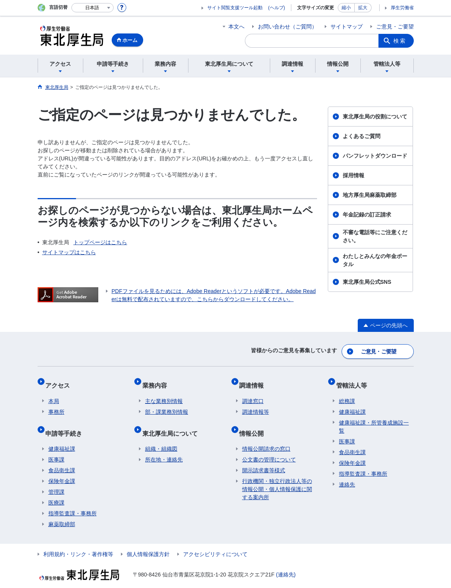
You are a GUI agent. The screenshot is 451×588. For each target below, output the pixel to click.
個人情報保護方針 (148, 539)
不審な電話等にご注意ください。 (375, 236)
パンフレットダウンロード (375, 156)
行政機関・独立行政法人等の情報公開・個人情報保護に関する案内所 (277, 474)
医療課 (56, 488)
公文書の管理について (269, 444)
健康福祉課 (61, 434)
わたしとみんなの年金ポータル (375, 260)
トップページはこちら (100, 242)
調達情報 (254, 379)
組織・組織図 (161, 434)
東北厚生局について (172, 421)
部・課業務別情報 (166, 403)
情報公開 (254, 421)
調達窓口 (253, 392)
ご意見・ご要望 (395, 26)
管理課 (56, 477)
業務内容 (157, 379)
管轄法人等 (354, 379)
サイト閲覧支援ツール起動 (235, 7)
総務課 (347, 392)
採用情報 (353, 175)
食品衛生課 (61, 455)
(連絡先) (286, 559)
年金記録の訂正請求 (367, 215)
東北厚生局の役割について (375, 116)
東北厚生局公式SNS (367, 282)
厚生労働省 (402, 7)
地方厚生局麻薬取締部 (369, 195)
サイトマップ (346, 26)
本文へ (236, 26)
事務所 (56, 403)
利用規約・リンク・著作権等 (78, 539)
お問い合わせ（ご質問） (287, 26)
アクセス (60, 379)
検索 (399, 41)
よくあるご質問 (361, 136)
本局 (53, 392)
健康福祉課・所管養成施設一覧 (374, 418)
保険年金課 (61, 466)
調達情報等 (255, 403)
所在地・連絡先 (164, 444)
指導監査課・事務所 (72, 498)
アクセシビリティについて (215, 539)
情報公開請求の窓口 (266, 434)
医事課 (56, 444)
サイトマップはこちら (69, 252)
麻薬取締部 (61, 509)
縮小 (346, 7)
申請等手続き (66, 421)
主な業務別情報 (164, 392)
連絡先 (347, 476)
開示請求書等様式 (263, 455)
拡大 (362, 7)
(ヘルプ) (276, 7)
